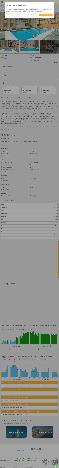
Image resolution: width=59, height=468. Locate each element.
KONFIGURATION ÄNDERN (29, 15)
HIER (40, 11)
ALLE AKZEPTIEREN (46, 15)
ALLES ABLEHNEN (13, 15)
